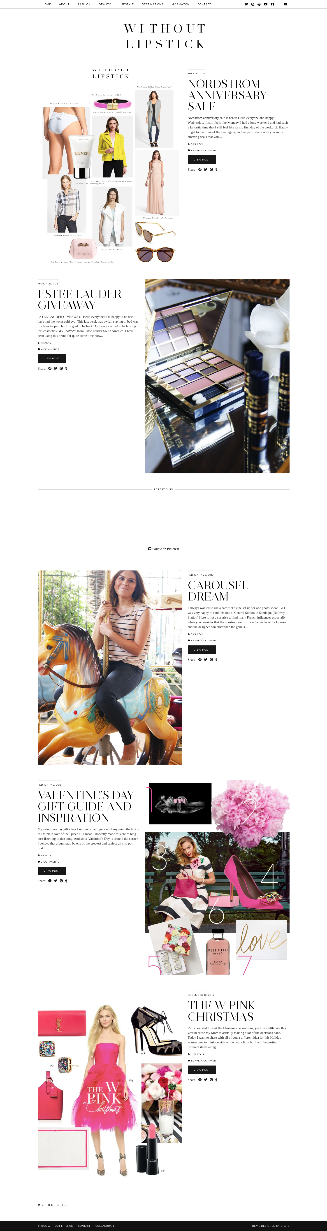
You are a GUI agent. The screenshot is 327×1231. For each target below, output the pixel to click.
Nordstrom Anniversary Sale (227, 95)
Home (46, 4)
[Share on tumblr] (216, 169)
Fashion (84, 4)
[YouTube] (266, 4)
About (64, 4)
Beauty (105, 4)
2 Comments (48, 861)
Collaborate (105, 1225)
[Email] (285, 4)
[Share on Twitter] (206, 169)
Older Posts (52, 1205)
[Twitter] (246, 4)
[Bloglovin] (279, 4)
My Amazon (181, 4)
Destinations (152, 4)
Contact (84, 1225)
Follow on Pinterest (163, 549)
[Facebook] (272, 4)
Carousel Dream (218, 590)
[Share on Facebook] (200, 169)
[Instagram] (252, 4)
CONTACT (204, 4)
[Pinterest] (259, 4)
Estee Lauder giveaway (80, 299)
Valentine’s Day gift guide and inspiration (86, 806)
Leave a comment (203, 150)
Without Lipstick (60, 1225)
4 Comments (48, 349)
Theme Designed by (270, 1225)
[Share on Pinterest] (211, 169)
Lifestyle (126, 4)
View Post (202, 159)
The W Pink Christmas (221, 1011)
